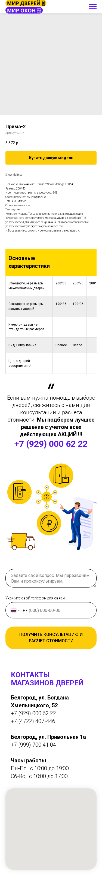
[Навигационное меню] (93, 6)
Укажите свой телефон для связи (35, 598)
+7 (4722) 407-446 (33, 721)
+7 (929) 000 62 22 (51, 444)
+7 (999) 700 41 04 (33, 744)
